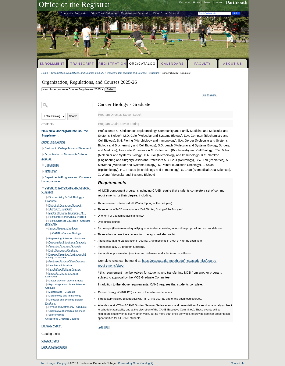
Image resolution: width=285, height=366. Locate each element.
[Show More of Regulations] (43, 165)
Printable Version (52, 325)
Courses (104, 326)
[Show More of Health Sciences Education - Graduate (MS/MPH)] (47, 221)
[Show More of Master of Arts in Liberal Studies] (47, 280)
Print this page (209, 95)
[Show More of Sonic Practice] (47, 315)
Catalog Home (50, 340)
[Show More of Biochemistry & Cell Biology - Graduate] (47, 197)
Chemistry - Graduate (60, 208)
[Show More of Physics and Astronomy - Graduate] (47, 307)
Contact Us (237, 363)
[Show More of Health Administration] (47, 265)
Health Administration (60, 265)
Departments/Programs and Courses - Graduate (133, 73)
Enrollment (52, 63)
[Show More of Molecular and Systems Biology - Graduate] (47, 299)
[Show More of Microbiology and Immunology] (47, 296)
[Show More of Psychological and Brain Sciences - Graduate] (47, 284)
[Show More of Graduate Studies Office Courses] (47, 261)
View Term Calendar (104, 13)
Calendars (172, 63)
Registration (112, 63)
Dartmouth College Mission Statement (68, 148)
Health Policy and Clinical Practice (67, 216)
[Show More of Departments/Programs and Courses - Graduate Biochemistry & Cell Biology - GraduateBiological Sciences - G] (43, 187)
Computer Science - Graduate (65, 246)
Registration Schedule (135, 13)
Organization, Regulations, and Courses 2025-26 (77, 73)
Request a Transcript (74, 13)
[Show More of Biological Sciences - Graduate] (47, 205)
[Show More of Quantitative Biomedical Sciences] (47, 311)
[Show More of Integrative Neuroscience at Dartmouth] (47, 273)
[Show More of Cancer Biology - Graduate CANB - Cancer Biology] (47, 228)
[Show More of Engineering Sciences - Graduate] (47, 238)
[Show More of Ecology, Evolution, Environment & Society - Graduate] (47, 254)
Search (207, 2)
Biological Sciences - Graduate (65, 205)
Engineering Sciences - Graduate (67, 238)
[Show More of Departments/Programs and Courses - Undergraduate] (43, 177)
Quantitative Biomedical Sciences (67, 310)
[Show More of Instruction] (43, 171)
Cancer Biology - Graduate (63, 228)
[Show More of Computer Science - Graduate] (47, 246)
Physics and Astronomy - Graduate (68, 306)
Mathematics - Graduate (62, 291)
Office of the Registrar (75, 4)
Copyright (63, 363)
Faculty (202, 63)
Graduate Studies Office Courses (67, 261)
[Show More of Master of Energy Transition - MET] (47, 213)
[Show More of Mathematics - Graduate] (47, 292)
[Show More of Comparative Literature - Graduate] (47, 242)
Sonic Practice (56, 314)
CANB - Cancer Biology (66, 233)
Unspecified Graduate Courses (62, 318)
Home (45, 73)
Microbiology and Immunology (65, 295)
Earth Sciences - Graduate (63, 250)
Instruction (51, 171)
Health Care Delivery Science (65, 269)
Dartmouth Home (189, 2)
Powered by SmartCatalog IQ (135, 363)
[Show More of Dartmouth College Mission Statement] (43, 148)
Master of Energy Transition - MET (67, 213)
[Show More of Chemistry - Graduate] (47, 209)
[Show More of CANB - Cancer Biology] (50, 233)
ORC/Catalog (142, 63)
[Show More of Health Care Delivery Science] (47, 269)
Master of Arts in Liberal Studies (66, 280)
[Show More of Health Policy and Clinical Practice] (47, 217)
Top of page (48, 363)
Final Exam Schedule (167, 13)
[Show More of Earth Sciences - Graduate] (47, 250)
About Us (232, 63)
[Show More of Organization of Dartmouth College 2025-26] (43, 154)
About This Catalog (53, 141)
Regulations (52, 164)
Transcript (82, 63)
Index (218, 2)
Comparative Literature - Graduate (67, 242)
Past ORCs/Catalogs (54, 346)
